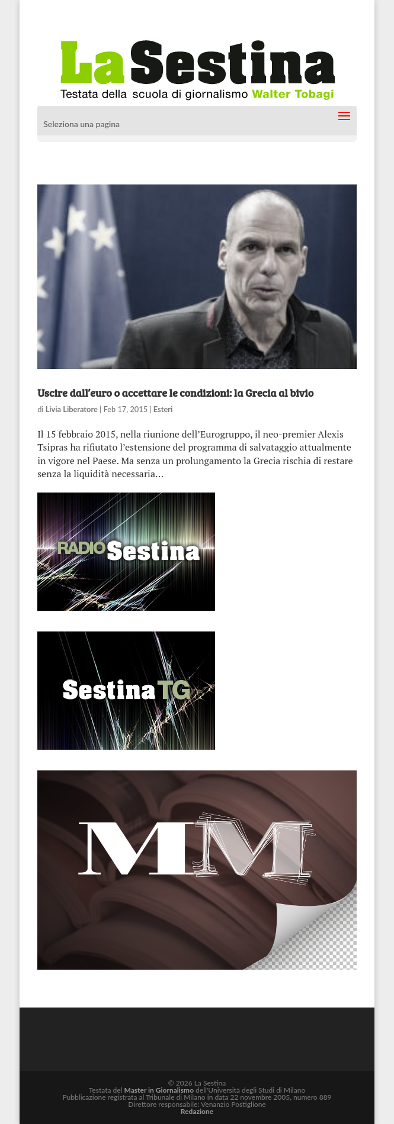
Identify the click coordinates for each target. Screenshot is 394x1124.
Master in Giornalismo (159, 1090)
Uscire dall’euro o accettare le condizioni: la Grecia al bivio (175, 393)
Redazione (197, 1111)
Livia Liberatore (72, 409)
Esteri (162, 409)
